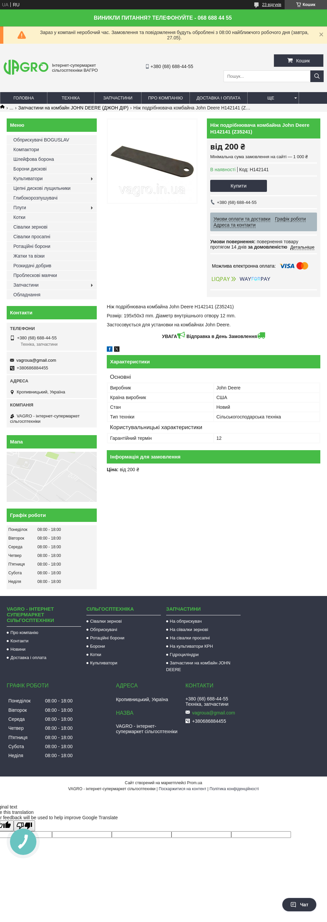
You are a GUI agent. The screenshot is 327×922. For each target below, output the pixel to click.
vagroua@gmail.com (36, 360)
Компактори (26, 149)
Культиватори (28, 178)
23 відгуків (271, 4)
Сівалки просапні (31, 236)
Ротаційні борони (31, 246)
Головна (23, 97)
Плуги (19, 207)
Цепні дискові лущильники (41, 188)
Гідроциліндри (184, 654)
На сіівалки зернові (189, 629)
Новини (17, 649)
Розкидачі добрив (32, 265)
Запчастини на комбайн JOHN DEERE (198, 666)
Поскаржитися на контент (182, 789)
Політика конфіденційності (234, 789)
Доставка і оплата (219, 97)
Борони (97, 646)
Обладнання (26, 294)
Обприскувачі (103, 629)
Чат (299, 905)
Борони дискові (30, 169)
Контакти (19, 640)
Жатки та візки (29, 256)
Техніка (71, 97)
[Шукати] (317, 76)
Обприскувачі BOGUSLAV (41, 139)
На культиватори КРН (191, 646)
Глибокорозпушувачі (35, 198)
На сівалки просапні (190, 637)
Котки (19, 217)
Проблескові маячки (35, 275)
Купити (239, 186)
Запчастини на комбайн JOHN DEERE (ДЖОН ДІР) (73, 107)
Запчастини (117, 97)
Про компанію (165, 97)
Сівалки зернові (30, 227)
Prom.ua (194, 783)
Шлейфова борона (33, 159)
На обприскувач (186, 621)
